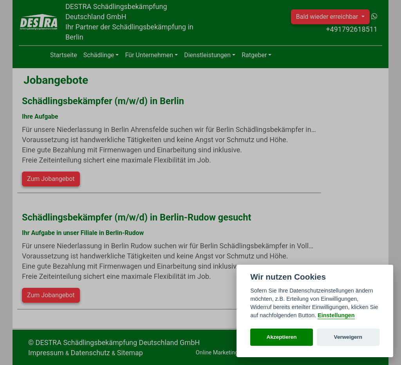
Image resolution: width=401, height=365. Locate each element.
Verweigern (348, 337)
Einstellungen (336, 315)
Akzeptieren (282, 337)
